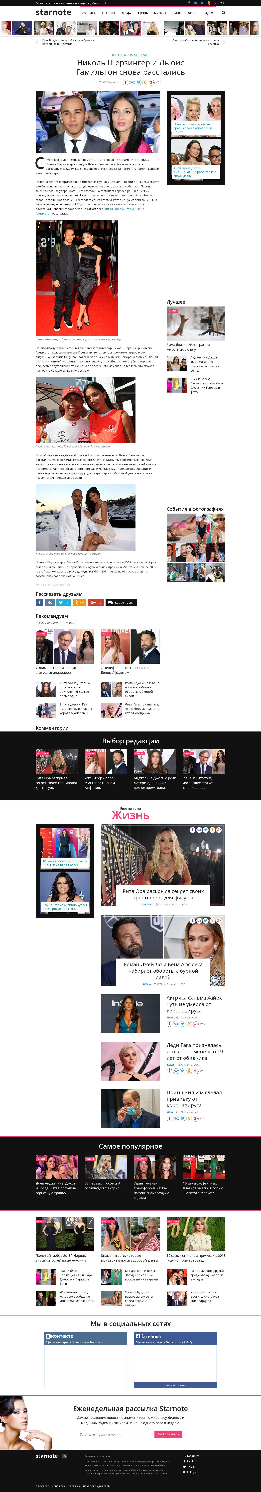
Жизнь (41, 633)
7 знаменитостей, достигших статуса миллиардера (198, 783)
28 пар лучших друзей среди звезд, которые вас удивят (207, 1275)
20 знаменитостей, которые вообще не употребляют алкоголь (77, 1296)
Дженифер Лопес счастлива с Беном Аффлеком (100, 783)
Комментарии (124, 602)
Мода (188, 1158)
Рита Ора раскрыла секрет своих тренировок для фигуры (57, 783)
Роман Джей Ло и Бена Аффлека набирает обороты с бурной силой (163, 971)
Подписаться (168, 1434)
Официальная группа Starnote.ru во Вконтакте (74, 1342)
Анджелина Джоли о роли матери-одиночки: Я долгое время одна (155, 783)
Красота (42, 753)
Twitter (191, 1466)
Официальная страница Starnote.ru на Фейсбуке (165, 1342)
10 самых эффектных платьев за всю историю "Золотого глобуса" (203, 1188)
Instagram (192, 1472)
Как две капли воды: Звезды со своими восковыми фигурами (141, 1275)
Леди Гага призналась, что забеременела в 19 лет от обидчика (142, 708)
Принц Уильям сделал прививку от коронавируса (194, 1099)
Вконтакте (193, 1455)
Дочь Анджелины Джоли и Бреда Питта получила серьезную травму (56, 1188)
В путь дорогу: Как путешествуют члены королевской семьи (76, 708)
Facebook (192, 1461)
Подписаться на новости (175, 1385)
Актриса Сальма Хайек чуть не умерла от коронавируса (194, 1004)
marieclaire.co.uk (61, 584)
